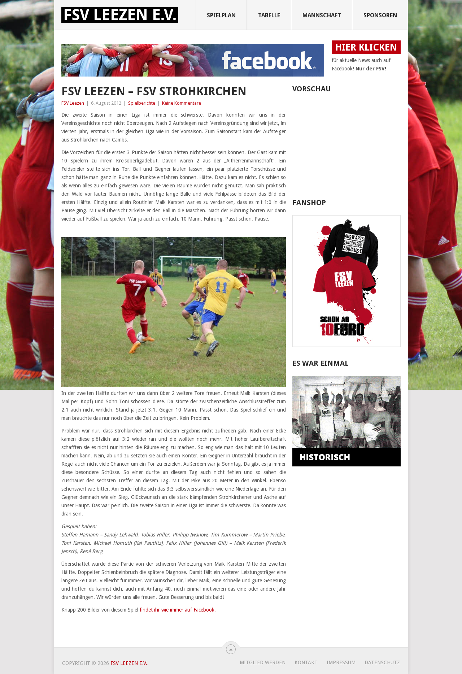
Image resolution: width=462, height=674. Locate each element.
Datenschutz (382, 662)
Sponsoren (380, 15)
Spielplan (221, 15)
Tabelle (269, 15)
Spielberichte (141, 103)
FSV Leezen (72, 103)
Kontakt (306, 662)
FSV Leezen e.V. (119, 15)
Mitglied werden (263, 662)
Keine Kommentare (181, 103)
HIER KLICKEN (366, 47)
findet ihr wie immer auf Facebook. (178, 610)
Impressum (341, 662)
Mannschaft (321, 15)
